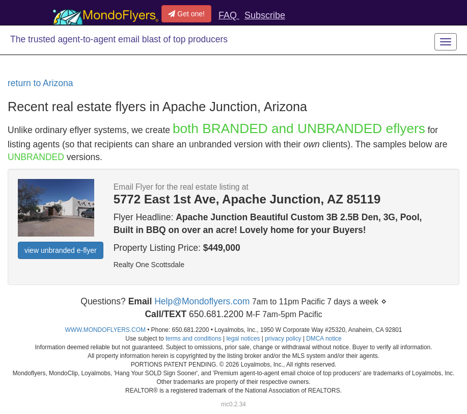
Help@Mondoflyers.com (202, 301)
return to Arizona (40, 83)
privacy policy (283, 338)
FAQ (228, 15)
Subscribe (264, 15)
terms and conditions (194, 338)
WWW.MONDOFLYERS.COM (105, 329)
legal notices (243, 338)
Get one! (186, 14)
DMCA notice (323, 338)
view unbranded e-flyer (60, 250)
